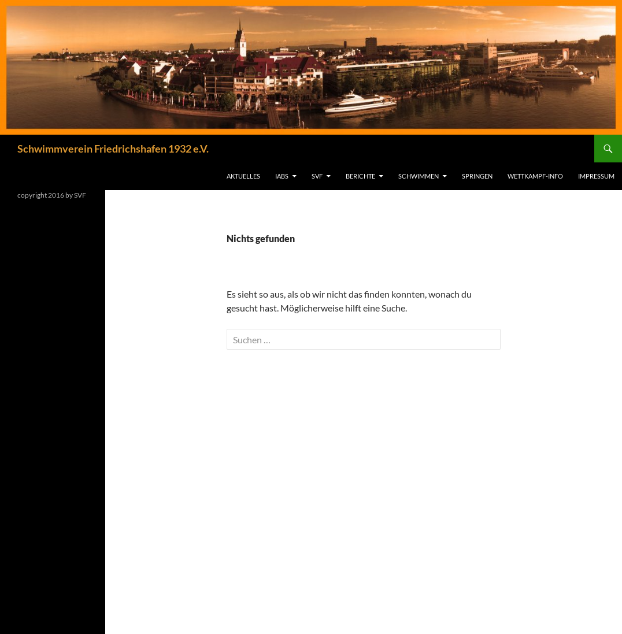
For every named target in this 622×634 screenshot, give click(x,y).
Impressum (596, 176)
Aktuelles (243, 176)
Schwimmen (418, 176)
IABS (281, 176)
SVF (317, 176)
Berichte (360, 176)
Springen (477, 176)
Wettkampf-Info (535, 176)
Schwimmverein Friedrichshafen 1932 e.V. (113, 148)
